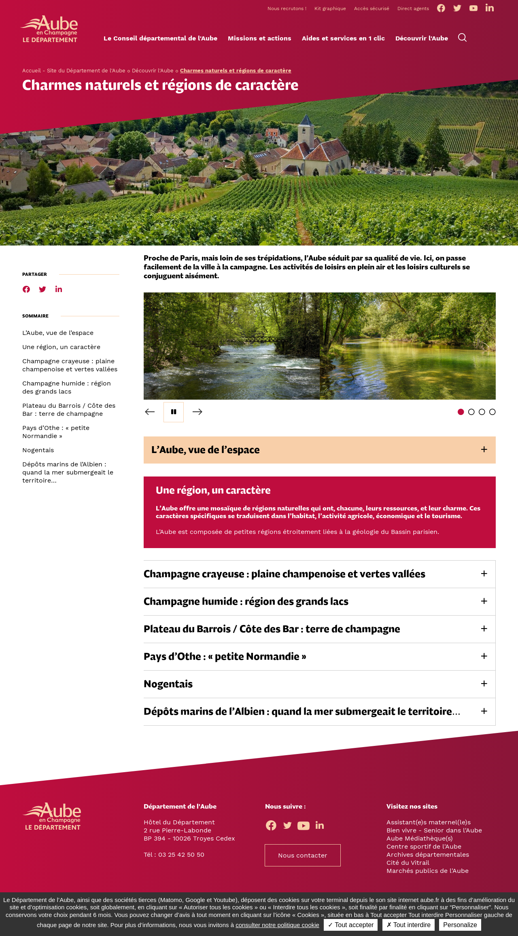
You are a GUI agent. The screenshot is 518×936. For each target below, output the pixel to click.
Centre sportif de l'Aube (423, 849)
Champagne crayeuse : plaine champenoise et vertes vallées (69, 367)
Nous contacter (302, 858)
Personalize (460, 924)
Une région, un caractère (61, 349)
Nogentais (38, 452)
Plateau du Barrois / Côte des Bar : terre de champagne (68, 412)
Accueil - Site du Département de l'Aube (73, 73)
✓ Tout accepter (351, 924)
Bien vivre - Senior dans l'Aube (434, 832)
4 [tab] (492, 414)
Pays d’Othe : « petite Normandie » (55, 434)
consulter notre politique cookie (277, 924)
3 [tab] (482, 414)
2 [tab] (471, 414)
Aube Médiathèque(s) (419, 841)
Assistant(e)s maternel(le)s (428, 824)
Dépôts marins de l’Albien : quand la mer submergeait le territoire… (67, 475)
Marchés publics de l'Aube (427, 873)
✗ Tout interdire (408, 924)
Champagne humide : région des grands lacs (66, 390)
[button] (160, 41)
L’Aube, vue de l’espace (57, 335)
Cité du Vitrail (407, 865)
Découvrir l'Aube (153, 73)
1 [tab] (461, 414)
